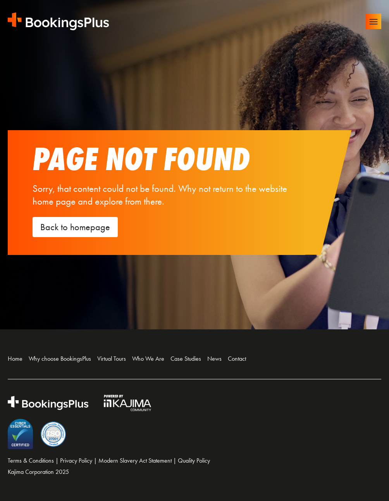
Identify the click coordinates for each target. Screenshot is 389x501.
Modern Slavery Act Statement (135, 460)
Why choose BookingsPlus (60, 358)
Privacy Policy (76, 460)
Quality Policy (194, 460)
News (214, 358)
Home (15, 358)
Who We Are (148, 358)
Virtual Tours (111, 358)
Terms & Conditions (31, 460)
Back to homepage (75, 227)
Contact (237, 358)
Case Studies (185, 358)
